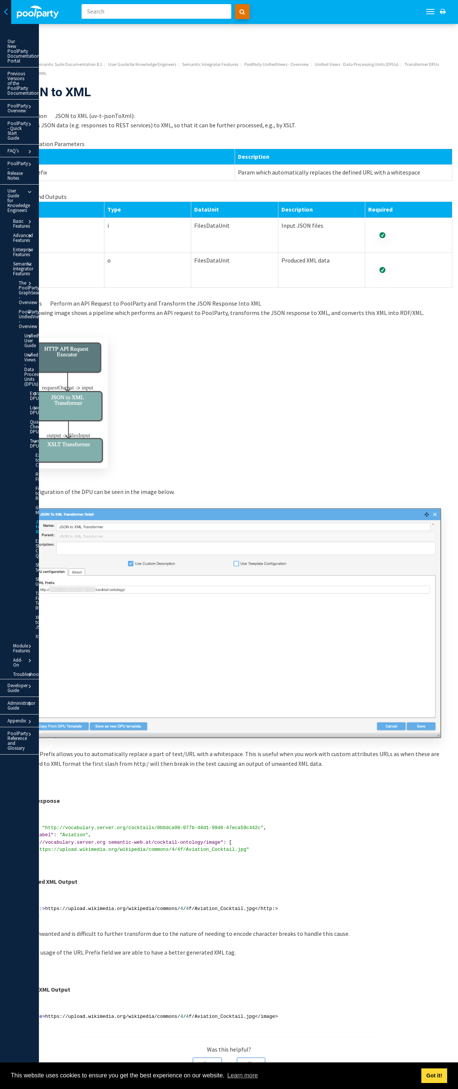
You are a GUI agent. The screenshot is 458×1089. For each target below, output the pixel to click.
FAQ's (39, 108)
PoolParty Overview (39, 77)
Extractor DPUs (50, 262)
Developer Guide (39, 482)
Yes (245, 1020)
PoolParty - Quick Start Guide (39, 91)
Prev (101, 1057)
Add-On (42, 461)
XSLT (40, 442)
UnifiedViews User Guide (47, 231)
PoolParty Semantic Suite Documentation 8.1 (135, 36)
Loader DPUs (50, 272)
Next (444, 1057)
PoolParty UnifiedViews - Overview (45, 214)
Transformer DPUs (50, 297)
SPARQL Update (44, 406)
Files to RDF (47, 328)
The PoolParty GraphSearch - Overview (45, 195)
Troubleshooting (42, 470)
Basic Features (42, 149)
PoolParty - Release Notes (39, 120)
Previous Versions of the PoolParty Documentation (34, 61)
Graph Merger (42, 339)
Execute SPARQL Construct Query (45, 373)
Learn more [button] (242, 1075)
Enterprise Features (42, 167)
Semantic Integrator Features (42, 178)
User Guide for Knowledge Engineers (39, 134)
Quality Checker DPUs (46, 283)
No (289, 1020)
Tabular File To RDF (47, 420)
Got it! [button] (434, 1076)
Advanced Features (42, 158)
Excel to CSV (48, 309)
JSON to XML (45, 354)
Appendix (39, 507)
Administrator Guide (39, 495)
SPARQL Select (44, 392)
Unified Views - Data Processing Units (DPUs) (47, 247)
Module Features (42, 452)
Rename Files (49, 318)
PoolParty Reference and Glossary (39, 521)
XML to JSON (48, 432)
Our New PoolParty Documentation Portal (30, 43)
